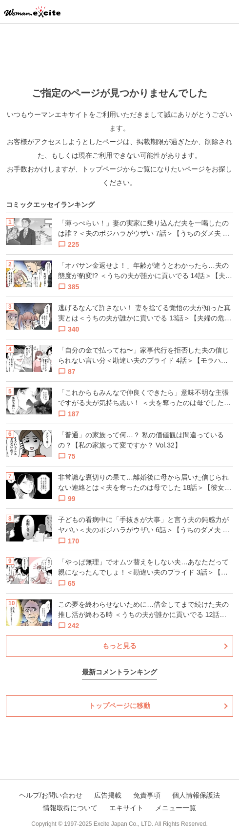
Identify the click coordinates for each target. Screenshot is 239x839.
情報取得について (70, 808)
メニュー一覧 (175, 808)
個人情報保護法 (196, 795)
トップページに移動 (119, 705)
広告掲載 (107, 795)
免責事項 (146, 795)
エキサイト (126, 808)
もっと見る (119, 646)
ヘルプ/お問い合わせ (50, 795)
